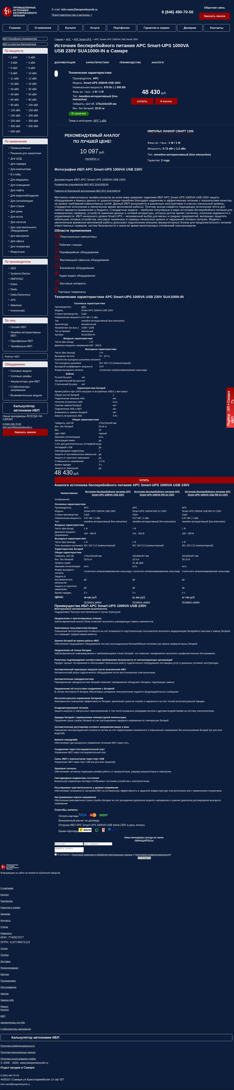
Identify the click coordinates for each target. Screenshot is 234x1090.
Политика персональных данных (18, 1053)
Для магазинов (20, 235)
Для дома (16, 211)
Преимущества (130, 62)
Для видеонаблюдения (25, 195)
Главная (14, 27)
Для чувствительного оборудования (23, 229)
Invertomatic (18, 310)
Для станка (17, 206)
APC (13, 300)
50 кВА (32, 94)
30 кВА (32, 89)
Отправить (144, 859)
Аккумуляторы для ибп (12, 1023)
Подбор (4, 956)
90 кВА (15, 105)
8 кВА (14, 73)
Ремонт (4, 1007)
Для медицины (20, 179)
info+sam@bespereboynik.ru (79, 9)
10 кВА (32, 73)
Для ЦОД (16, 158)
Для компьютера (21, 169)
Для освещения (20, 185)
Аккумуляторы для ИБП (25, 381)
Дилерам (190, 27)
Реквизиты (6, 934)
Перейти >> (92, 159)
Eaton (14, 284)
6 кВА (31, 68)
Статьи (4, 928)
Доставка (5, 962)
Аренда (4, 994)
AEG (13, 268)
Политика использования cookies (18, 1059)
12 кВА (32, 78)
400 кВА (15, 126)
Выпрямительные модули (26, 395)
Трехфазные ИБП (21, 346)
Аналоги (158, 62)
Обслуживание (8, 988)
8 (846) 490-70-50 (177, 12)
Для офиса (17, 241)
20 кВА (15, 89)
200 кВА (33, 115)
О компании (43, 27)
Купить (142, 101)
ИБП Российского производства (20, 38)
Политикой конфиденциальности (152, 855)
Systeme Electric (20, 273)
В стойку (16, 174)
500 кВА (33, 126)
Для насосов (18, 222)
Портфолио (122, 27)
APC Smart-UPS (83, 39)
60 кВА (15, 99)
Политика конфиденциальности (17, 1047)
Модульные (18, 251)
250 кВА (15, 120)
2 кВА (31, 57)
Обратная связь (214, 7)
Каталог (70, 27)
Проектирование (9, 969)
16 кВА (32, 83)
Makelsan (16, 305)
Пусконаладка (8, 981)
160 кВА (15, 115)
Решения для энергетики (26, 153)
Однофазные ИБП (22, 341)
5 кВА (14, 68)
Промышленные (21, 148)
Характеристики (97, 62)
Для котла (17, 216)
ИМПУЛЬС (17, 278)
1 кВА (14, 57)
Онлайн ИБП (18, 327)
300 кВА (33, 120)
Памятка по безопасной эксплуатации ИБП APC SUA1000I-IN (87, 191)
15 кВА (15, 83)
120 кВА (15, 110)
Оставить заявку (93, 602)
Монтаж (4, 975)
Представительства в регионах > (72, 15)
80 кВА (32, 99)
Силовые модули (21, 371)
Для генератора (20, 246)
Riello (14, 289)
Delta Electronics (20, 294)
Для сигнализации (22, 200)
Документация (65, 62)
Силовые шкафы (21, 376)
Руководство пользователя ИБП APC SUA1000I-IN (82, 184)
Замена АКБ (7, 1001)
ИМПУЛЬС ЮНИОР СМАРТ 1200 (171, 131)
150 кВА (33, 110)
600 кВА (15, 131)
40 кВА (15, 94)
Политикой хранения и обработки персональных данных (102, 855)
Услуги (94, 27)
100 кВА (33, 105)
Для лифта (17, 190)
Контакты (216, 27)
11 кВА (15, 78)
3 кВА (14, 62)
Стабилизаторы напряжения (20, 388)
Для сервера (18, 163)
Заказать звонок (214, 16)
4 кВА (31, 62)
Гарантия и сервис (157, 27)
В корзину (166, 101)
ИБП (2, 1017)
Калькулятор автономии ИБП (26, 408)
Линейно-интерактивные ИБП (26, 334)
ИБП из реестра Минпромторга (19, 44)
